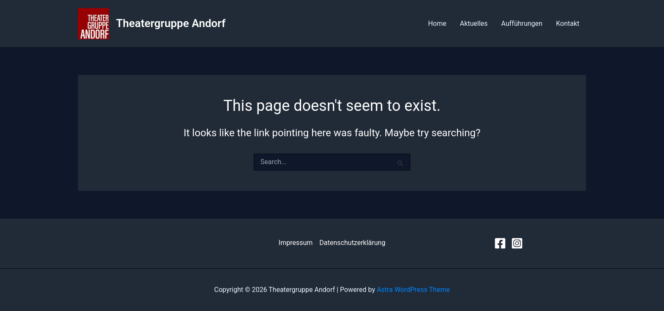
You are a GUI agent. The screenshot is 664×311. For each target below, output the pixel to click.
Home (437, 23)
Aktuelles (474, 23)
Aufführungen (521, 23)
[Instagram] (517, 243)
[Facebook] (500, 243)
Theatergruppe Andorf (170, 23)
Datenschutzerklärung (352, 243)
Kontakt (567, 23)
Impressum (296, 243)
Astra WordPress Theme (413, 290)
